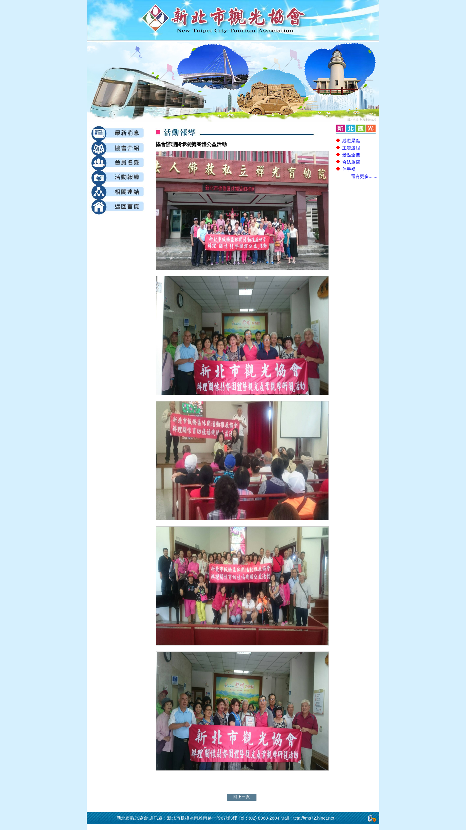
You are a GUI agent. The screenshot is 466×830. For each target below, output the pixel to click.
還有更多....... (364, 176)
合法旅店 (351, 162)
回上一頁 (241, 797)
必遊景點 (351, 140)
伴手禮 (349, 169)
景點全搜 (351, 154)
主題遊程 (351, 147)
